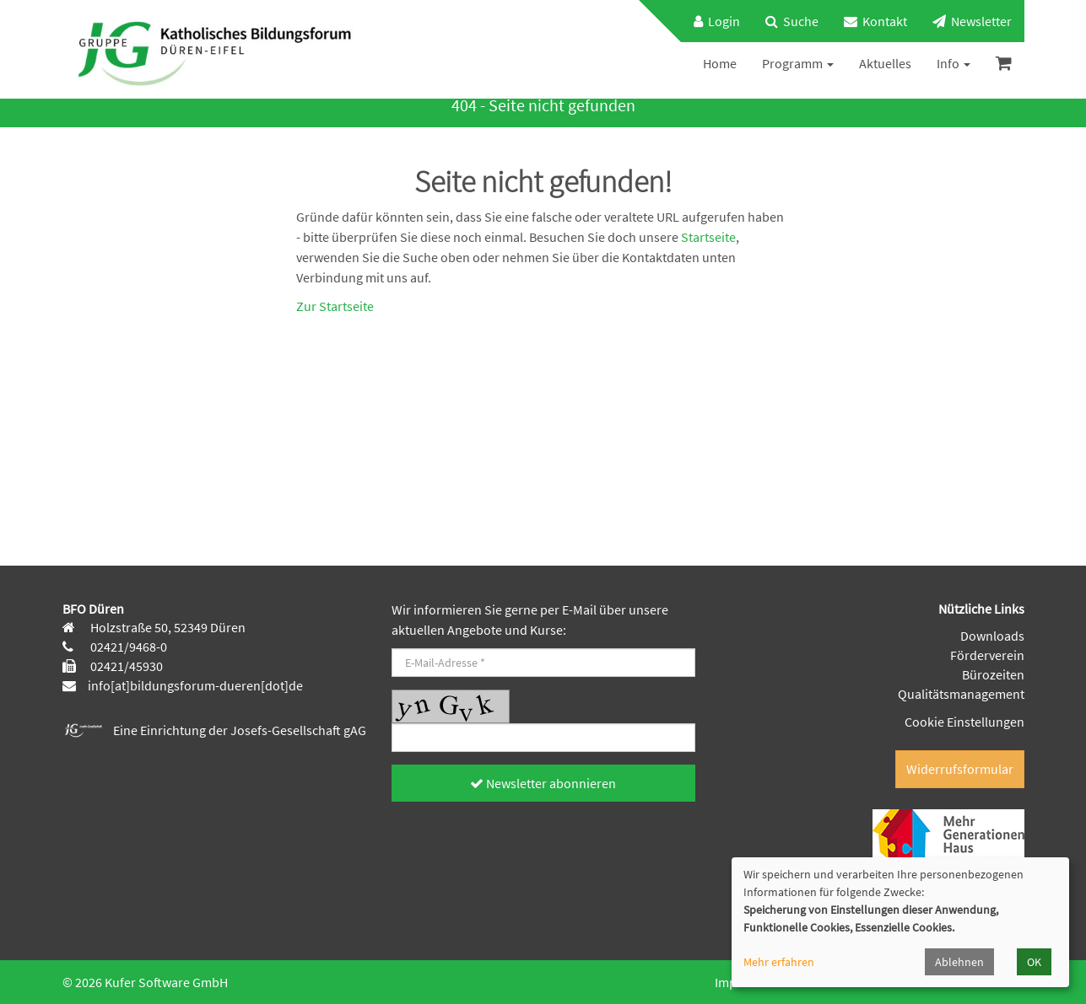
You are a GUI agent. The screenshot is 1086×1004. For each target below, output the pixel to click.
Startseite (708, 236)
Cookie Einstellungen (964, 721)
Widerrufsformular (959, 768)
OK (1034, 961)
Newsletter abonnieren (543, 783)
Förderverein (987, 655)
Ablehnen (959, 961)
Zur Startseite (335, 306)
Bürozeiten (993, 674)
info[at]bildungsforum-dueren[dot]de (195, 685)
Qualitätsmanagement (961, 693)
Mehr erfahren (778, 961)
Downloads (992, 635)
